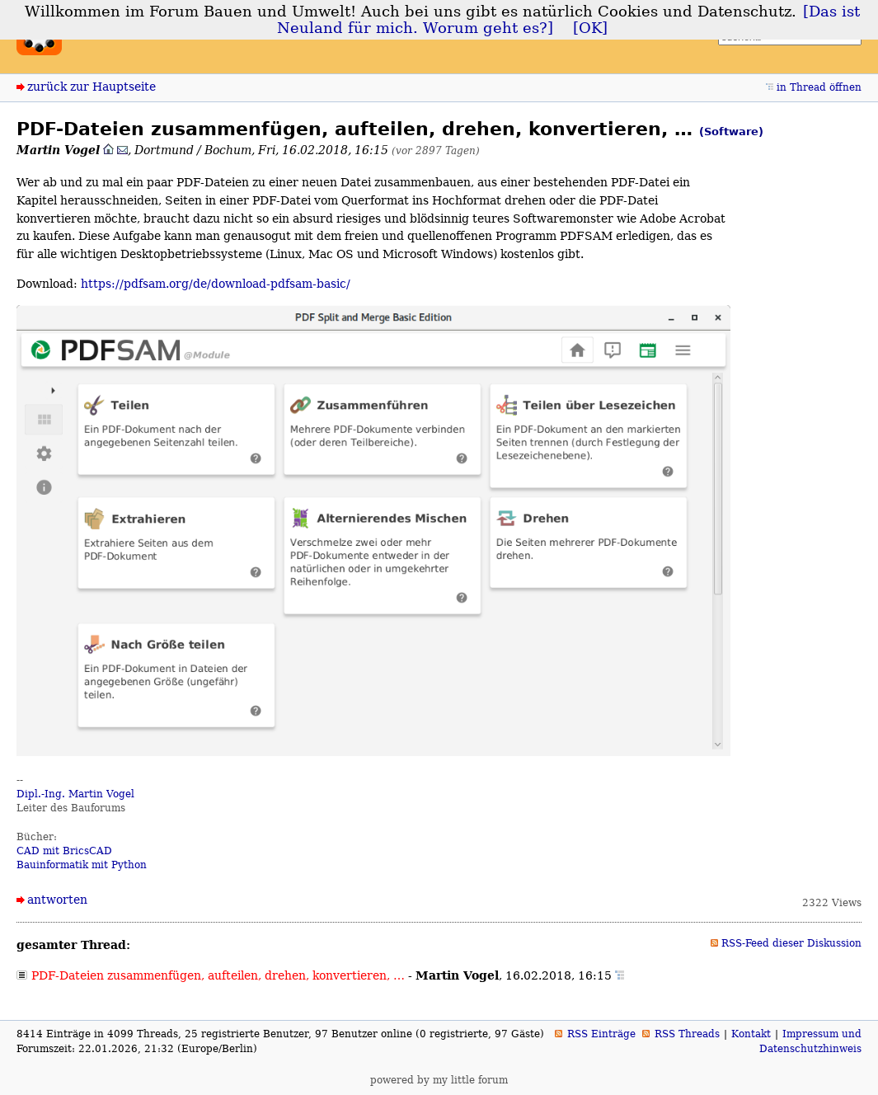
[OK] (590, 28)
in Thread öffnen (819, 87)
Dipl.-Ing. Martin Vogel (75, 794)
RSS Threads (687, 1034)
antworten (57, 899)
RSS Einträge (601, 1034)
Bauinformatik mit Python (81, 865)
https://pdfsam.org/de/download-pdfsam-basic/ (215, 283)
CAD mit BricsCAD (64, 851)
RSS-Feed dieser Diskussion (791, 943)
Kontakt (751, 1034)
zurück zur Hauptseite (91, 86)
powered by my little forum (439, 1080)
